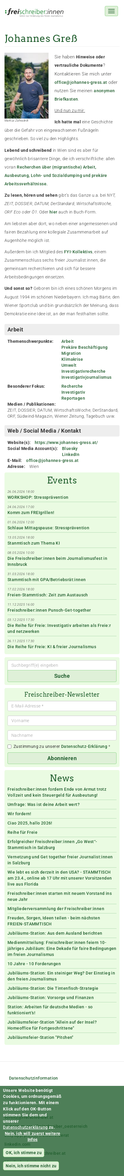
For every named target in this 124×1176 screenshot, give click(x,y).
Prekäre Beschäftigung (84, 347)
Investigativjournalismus (86, 377)
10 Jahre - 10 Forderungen (34, 963)
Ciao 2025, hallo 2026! (29, 823)
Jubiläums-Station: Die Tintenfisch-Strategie (53, 988)
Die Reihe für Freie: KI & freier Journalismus (51, 646)
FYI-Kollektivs (78, 251)
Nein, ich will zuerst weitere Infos (33, 1142)
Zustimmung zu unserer (58, 746)
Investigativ (73, 392)
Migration (71, 353)
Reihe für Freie (22, 832)
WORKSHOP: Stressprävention (37, 497)
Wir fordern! (19, 813)
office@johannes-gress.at (81, 82)
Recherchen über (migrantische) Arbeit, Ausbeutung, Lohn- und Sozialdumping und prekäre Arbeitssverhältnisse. (55, 175)
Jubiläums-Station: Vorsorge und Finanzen (50, 997)
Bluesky (70, 448)
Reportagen (73, 398)
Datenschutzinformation (33, 1078)
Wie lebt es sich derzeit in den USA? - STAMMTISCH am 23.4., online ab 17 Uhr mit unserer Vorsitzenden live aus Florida (59, 878)
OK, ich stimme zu (24, 1158)
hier (53, 212)
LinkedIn (70, 454)
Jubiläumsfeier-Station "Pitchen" (40, 1037)
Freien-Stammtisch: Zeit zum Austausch (47, 594)
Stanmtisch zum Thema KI (33, 543)
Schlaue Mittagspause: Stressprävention (48, 527)
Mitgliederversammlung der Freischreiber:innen (55, 908)
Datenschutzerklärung (25, 1133)
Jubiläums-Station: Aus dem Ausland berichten (54, 933)
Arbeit (67, 341)
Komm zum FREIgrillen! (30, 512)
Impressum (20, 1090)
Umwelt (68, 365)
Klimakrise (72, 359)
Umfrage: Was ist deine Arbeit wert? (43, 804)
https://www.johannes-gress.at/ (66, 442)
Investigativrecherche (83, 371)
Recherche (72, 386)
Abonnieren (62, 758)
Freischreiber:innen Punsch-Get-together (49, 610)
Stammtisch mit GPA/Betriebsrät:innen (46, 579)
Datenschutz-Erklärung (84, 746)
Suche (62, 676)
